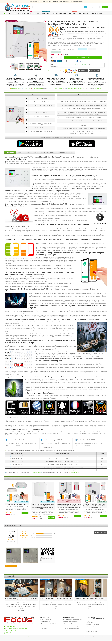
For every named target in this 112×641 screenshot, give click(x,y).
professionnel (76, 210)
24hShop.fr (27, 636)
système (83, 178)
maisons (68, 167)
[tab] (10, 152)
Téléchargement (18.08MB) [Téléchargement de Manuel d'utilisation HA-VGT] (13, 445)
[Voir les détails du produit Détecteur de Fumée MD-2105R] (17, 492)
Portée (55, 330)
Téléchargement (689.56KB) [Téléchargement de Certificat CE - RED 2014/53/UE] (82, 445)
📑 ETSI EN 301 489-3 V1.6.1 (16, 467)
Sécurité (35, 175)
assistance (37, 228)
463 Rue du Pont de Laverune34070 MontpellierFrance (12, 632)
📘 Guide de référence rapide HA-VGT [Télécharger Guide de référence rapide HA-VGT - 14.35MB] (51, 440)
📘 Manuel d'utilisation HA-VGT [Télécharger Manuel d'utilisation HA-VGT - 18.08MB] (15, 440)
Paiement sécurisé (92, 626)
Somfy (92, 395)
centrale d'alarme (15, 157)
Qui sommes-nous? (46, 626)
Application (58, 183)
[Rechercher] (85, 7)
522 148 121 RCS (98, 88)
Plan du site (44, 628)
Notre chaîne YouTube (69, 623)
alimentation (91, 379)
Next (105, 482)
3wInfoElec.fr (34, 636)
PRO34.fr (46, 636)
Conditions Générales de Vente (54, 88)
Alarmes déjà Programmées (71, 621)
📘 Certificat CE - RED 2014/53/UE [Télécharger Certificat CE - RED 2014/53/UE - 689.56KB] (85, 440)
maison (69, 157)
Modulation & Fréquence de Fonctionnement (62, 49)
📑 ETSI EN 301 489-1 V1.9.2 (16, 464)
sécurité (26, 161)
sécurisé (17, 289)
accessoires (28, 341)
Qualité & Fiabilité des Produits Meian (73, 619)
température (38, 293)
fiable (36, 161)
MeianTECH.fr (40, 636)
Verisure (80, 395)
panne (33, 298)
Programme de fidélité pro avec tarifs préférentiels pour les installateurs (64, 1)
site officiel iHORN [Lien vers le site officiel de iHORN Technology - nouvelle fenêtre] (74, 472)
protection (69, 179)
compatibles (24, 348)
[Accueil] (4, 17)
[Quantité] (56, 57)
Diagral (84, 395)
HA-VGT (28, 157)
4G (96, 179)
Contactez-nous (91, 629)
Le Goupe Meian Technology (71, 626)
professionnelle (64, 191)
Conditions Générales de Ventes (49, 623)
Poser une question (94, 70)
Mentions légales (45, 621)
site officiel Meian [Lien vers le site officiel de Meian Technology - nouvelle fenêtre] (36, 472)
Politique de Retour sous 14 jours (76, 88)
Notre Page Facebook (92, 631)
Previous (103, 482)
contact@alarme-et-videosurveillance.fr (18, 628)
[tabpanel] (56, 314)
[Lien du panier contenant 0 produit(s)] (105, 7)
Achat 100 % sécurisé (16, 88)
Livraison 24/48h (37, 88)
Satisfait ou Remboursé (93, 624)
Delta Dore (97, 395)
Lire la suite (21, 610)
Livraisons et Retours (46, 619)
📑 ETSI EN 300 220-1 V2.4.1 (16, 458)
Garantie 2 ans (26, 88)
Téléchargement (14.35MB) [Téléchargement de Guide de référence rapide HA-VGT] (48, 447)
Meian (54, 169)
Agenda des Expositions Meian (71, 628)
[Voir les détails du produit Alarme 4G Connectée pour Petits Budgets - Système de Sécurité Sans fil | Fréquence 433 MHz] (95, 492)
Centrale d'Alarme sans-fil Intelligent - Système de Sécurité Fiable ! (83, 28)
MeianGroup (82, 636)
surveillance (79, 204)
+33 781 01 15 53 (11, 626)
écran (36, 189)
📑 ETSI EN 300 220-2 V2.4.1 (16, 461)
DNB (102, 395)
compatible (34, 420)
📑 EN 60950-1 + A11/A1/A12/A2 (17, 456)
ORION (31, 397)
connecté (37, 213)
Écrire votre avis (83, 70)
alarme (13, 163)
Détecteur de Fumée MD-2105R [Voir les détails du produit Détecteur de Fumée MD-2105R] (17, 504)
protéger (87, 169)
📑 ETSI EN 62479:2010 (16, 469)
